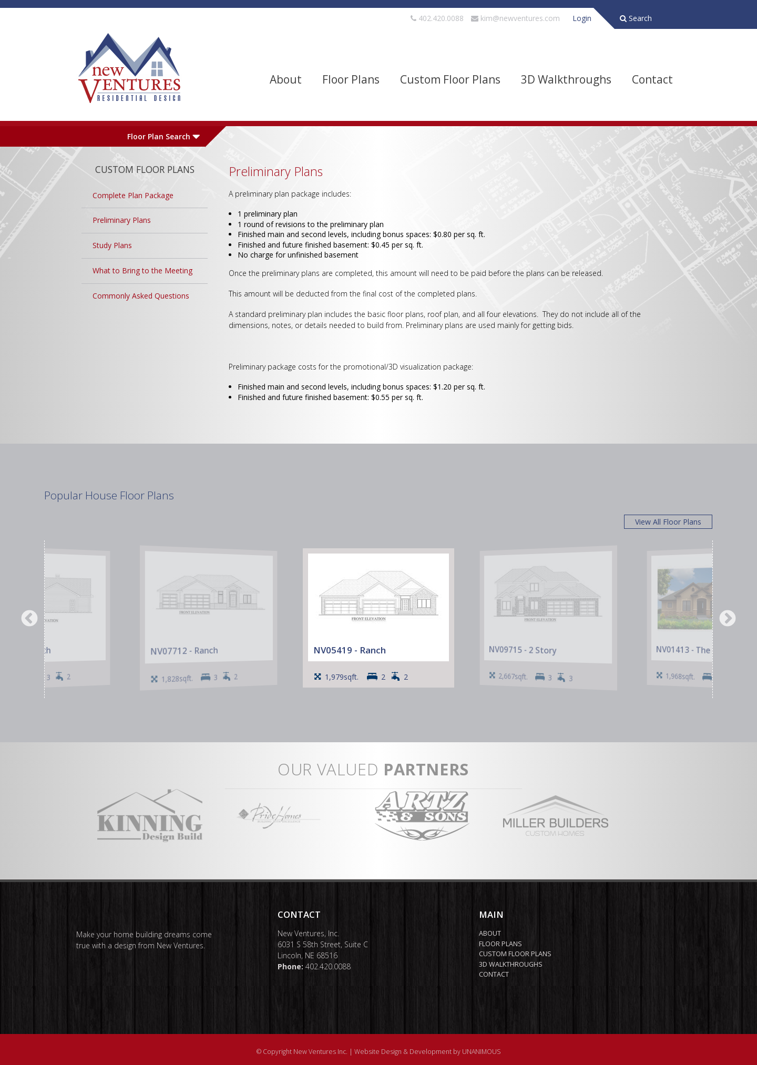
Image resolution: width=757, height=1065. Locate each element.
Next (728, 619)
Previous (29, 619)
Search (636, 18)
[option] (378, 617)
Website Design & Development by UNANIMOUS (427, 1051)
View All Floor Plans (668, 522)
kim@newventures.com (520, 18)
